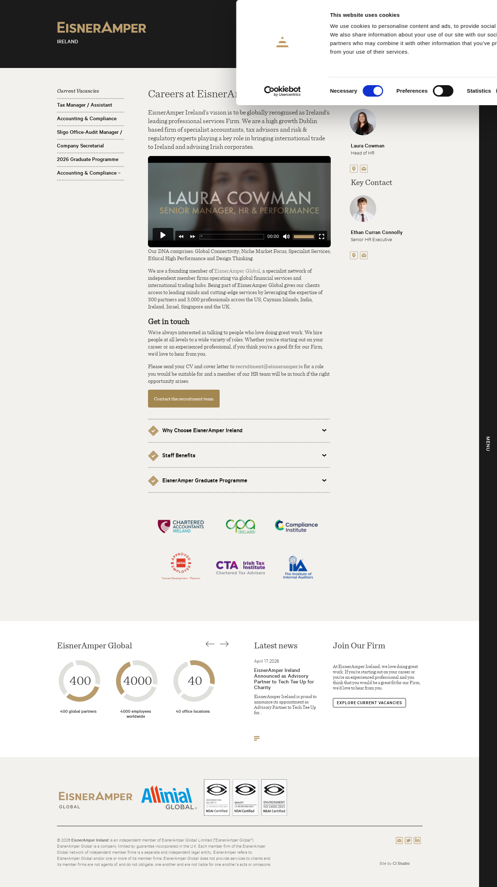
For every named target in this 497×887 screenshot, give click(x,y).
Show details (376, 91)
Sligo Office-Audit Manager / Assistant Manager (89, 137)
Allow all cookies (437, 18)
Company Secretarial (80, 145)
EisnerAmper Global (237, 270)
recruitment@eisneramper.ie (269, 366)
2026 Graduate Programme (87, 159)
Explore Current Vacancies (369, 702)
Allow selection (437, 39)
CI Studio (401, 863)
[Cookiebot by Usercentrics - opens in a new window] (46, 91)
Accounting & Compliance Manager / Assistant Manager (90, 124)
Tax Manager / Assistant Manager (84, 110)
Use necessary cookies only (437, 60)
